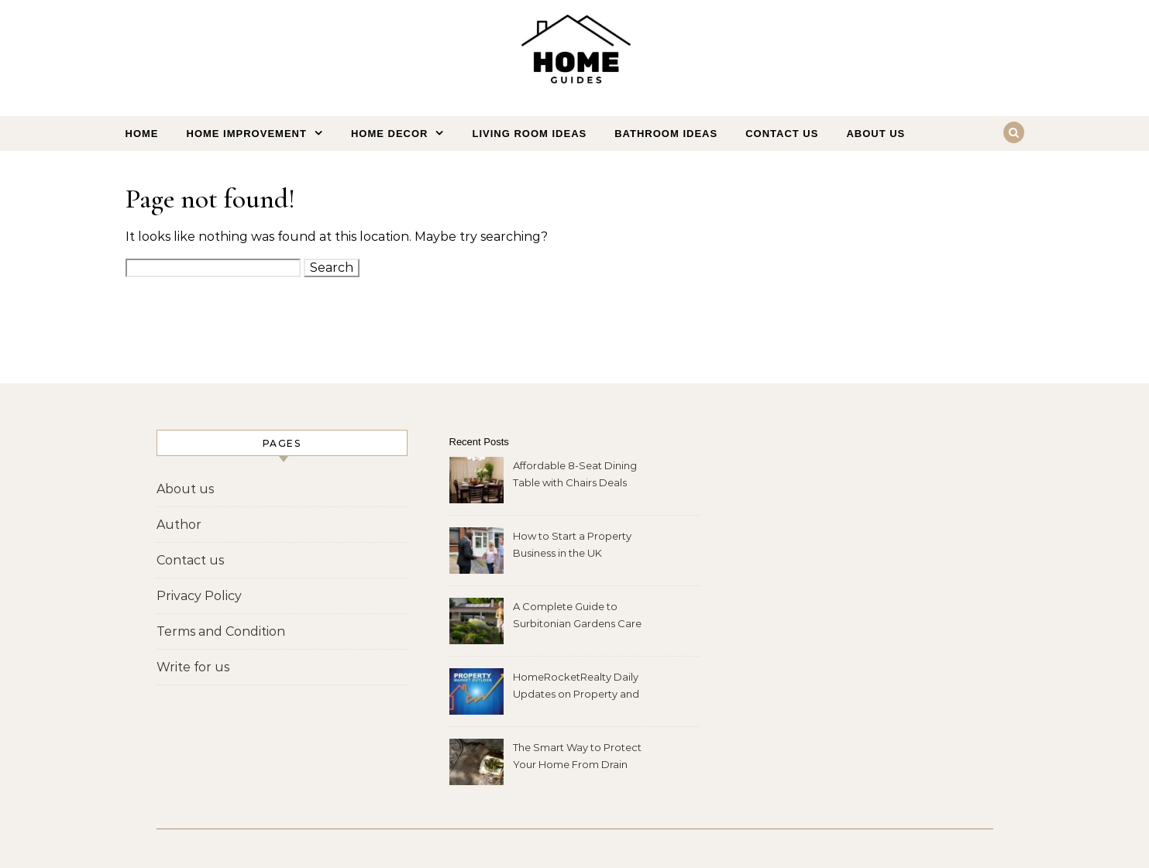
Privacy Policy (199, 595)
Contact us (781, 133)
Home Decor (389, 133)
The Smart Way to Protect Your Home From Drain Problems (577, 757)
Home (142, 133)
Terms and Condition (221, 631)
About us (875, 133)
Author (179, 524)
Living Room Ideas (529, 133)
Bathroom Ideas (665, 133)
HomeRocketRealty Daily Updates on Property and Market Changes (576, 687)
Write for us (193, 667)
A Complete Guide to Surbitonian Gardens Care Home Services (577, 616)
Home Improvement (247, 133)
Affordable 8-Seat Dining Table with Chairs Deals (575, 474)
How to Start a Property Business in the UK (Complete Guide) (572, 546)
